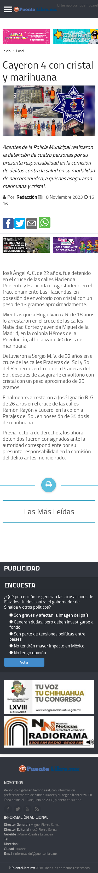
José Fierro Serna (30, 829)
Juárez (15, 848)
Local (20, 50)
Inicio (6, 50)
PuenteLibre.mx (23, 867)
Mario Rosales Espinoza (28, 834)
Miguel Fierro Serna (32, 824)
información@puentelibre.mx (30, 853)
